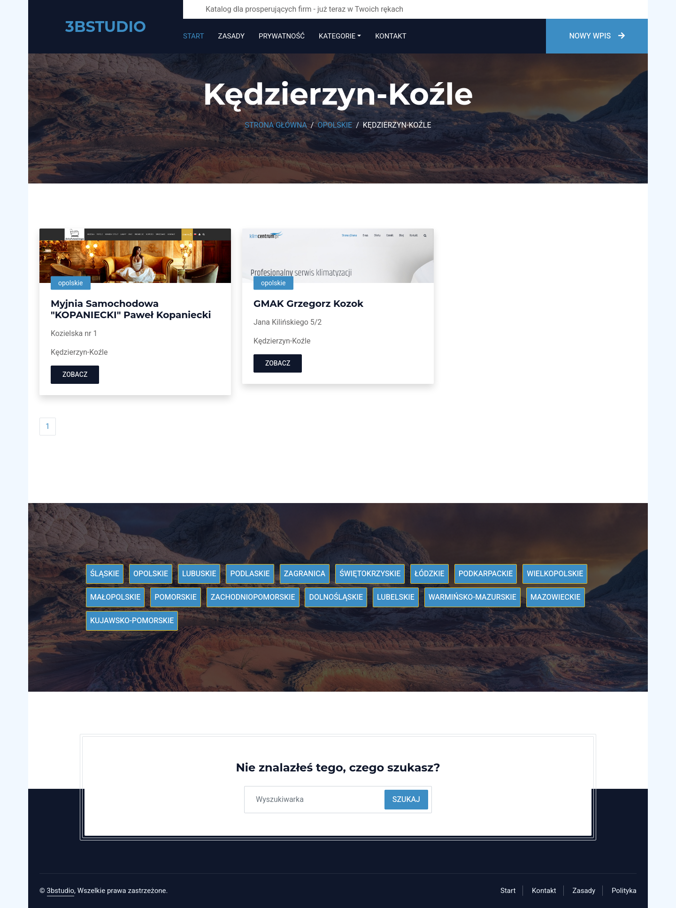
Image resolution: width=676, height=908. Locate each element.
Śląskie (104, 574)
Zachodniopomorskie (253, 597)
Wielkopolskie (555, 574)
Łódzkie (429, 574)
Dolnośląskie (336, 597)
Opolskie (334, 125)
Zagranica (305, 574)
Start (193, 36)
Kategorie (337, 36)
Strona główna (276, 125)
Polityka (624, 890)
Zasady (231, 36)
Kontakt (390, 36)
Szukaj (406, 799)
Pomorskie (175, 597)
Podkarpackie (486, 574)
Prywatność (282, 36)
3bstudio (61, 890)
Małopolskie (115, 597)
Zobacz (74, 375)
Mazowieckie (555, 597)
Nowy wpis (597, 36)
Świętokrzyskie (369, 574)
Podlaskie (249, 574)
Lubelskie (396, 597)
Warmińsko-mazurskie (472, 597)
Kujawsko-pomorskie (132, 620)
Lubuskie (199, 574)
